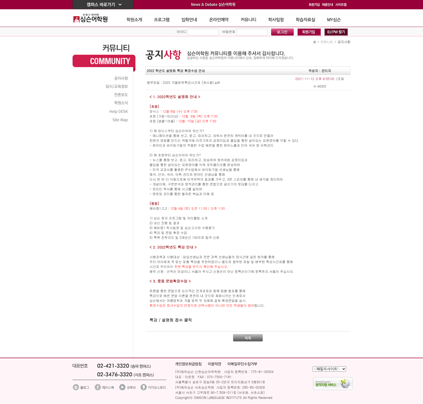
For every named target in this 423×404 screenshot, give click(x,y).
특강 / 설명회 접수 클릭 (170, 320)
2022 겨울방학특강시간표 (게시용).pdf (191, 82)
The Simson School (94, 17)
